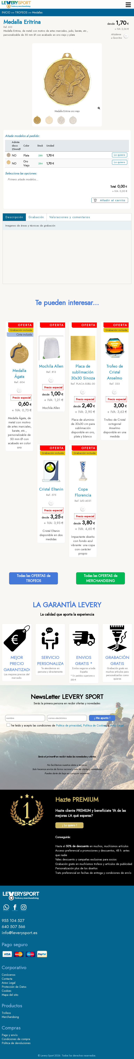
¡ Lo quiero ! (69, 825)
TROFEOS (21, 12)
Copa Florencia (83, 492)
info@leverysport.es (19, 933)
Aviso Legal (117, 725)
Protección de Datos (14, 987)
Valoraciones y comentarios (69, 217)
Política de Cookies (94, 725)
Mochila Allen (51, 366)
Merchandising (10, 1017)
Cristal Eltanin (51, 489)
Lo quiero (119, 155)
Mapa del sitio (10, 995)
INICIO (6, 12)
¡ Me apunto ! (102, 718)
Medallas (37, 12)
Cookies (6, 991)
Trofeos (6, 1013)
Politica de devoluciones (16, 1043)
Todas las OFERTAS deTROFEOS (33, 578)
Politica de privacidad (68, 725)
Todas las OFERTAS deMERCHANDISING (100, 578)
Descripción (14, 217)
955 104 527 (13, 920)
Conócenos (8, 975)
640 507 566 (13, 926)
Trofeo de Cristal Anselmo (114, 372)
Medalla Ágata (19, 373)
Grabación (36, 217)
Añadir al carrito (112, 200)
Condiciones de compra (16, 1039)
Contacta (7, 979)
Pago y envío (10, 1035)
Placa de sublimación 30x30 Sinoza (83, 372)
